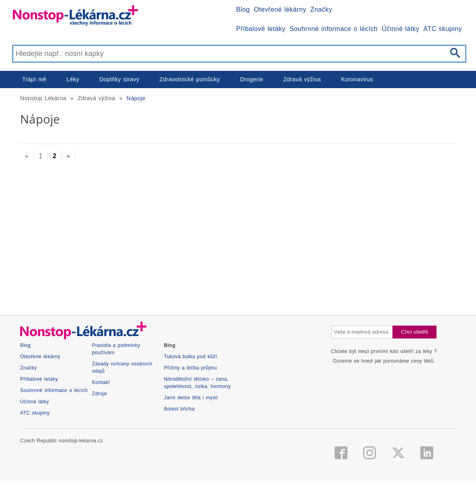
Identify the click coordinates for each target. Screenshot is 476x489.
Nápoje (136, 98)
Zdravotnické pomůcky (190, 79)
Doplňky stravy (119, 79)
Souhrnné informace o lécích (333, 28)
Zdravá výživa (302, 79)
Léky (73, 79)
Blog (243, 9)
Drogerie (251, 79)
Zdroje (99, 393)
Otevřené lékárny (280, 9)
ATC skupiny (443, 28)
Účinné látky (401, 28)
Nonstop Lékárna (43, 98)
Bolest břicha (179, 409)
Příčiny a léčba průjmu (190, 368)
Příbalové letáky (260, 28)
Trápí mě (34, 79)
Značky (321, 9)
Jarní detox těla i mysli (191, 397)
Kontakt (101, 382)
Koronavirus (357, 79)
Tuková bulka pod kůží (190, 356)
